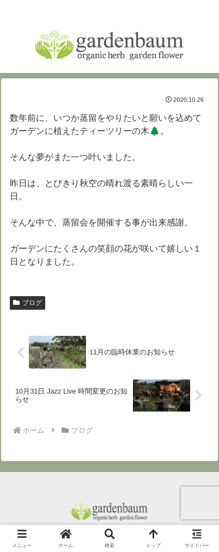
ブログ (27, 302)
